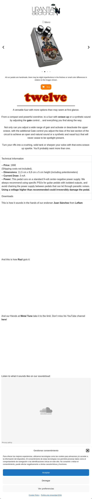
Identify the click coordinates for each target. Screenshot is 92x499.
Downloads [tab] (7, 196)
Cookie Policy (34, 495)
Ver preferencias (46, 488)
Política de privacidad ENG (51, 495)
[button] (87, 450)
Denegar (46, 480)
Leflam (79, 203)
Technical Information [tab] (13, 158)
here (3, 319)
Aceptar (46, 472)
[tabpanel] (46, 177)
